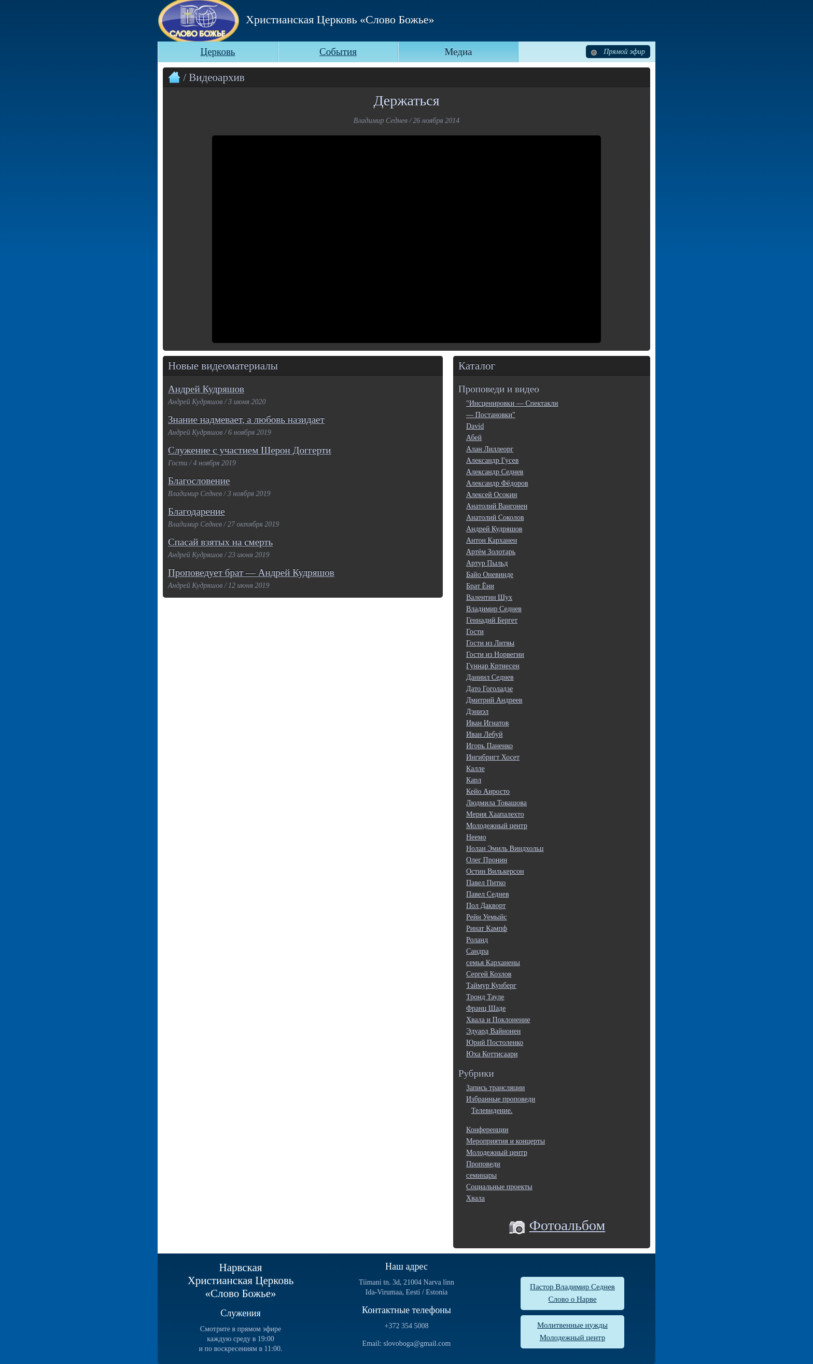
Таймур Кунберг (491, 985)
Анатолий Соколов (495, 517)
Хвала (475, 1198)
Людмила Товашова (496, 803)
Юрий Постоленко (494, 1042)
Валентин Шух (489, 597)
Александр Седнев (494, 472)
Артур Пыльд (487, 563)
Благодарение (196, 511)
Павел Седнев (487, 894)
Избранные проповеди (500, 1099)
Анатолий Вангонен (496, 506)
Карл (473, 780)
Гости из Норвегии (495, 654)
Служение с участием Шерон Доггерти (249, 450)
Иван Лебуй (484, 734)
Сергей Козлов (488, 974)
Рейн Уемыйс (486, 917)
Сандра (477, 951)
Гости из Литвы (490, 643)
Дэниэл (477, 711)
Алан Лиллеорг (489, 449)
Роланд (477, 940)
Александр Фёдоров (497, 483)
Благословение (199, 480)
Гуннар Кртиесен (493, 666)
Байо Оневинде (489, 574)
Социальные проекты (499, 1187)
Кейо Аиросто (488, 791)
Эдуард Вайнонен (493, 1031)
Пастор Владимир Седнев (572, 1287)
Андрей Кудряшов (206, 388)
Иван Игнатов (487, 723)
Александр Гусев (492, 460)
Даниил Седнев (490, 677)
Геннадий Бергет (491, 620)
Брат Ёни (480, 586)
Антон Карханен (491, 540)
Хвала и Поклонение (498, 1020)
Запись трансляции (495, 1088)
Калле (475, 769)
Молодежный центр (496, 826)
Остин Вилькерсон (495, 871)
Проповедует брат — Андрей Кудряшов (251, 572)
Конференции (487, 1130)
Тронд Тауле (485, 997)
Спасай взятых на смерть (220, 541)
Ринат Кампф (486, 928)
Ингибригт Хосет (493, 757)
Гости (475, 632)
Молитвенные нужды (572, 1325)
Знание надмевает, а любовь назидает (246, 419)
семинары (481, 1175)
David (475, 426)
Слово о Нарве (572, 1299)
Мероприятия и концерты (505, 1141)
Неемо (476, 837)
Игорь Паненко (489, 746)
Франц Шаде (486, 1008)
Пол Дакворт (486, 906)
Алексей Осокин (491, 495)
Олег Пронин (486, 860)
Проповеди (483, 1164)
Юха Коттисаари (491, 1054)
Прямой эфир (618, 52)
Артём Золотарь (490, 552)
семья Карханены (493, 963)
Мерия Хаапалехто (495, 814)
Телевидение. (492, 1110)
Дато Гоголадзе (489, 689)
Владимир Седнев (494, 609)
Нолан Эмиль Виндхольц (504, 848)
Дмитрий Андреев (494, 700)
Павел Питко (486, 883)
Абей (474, 438)
